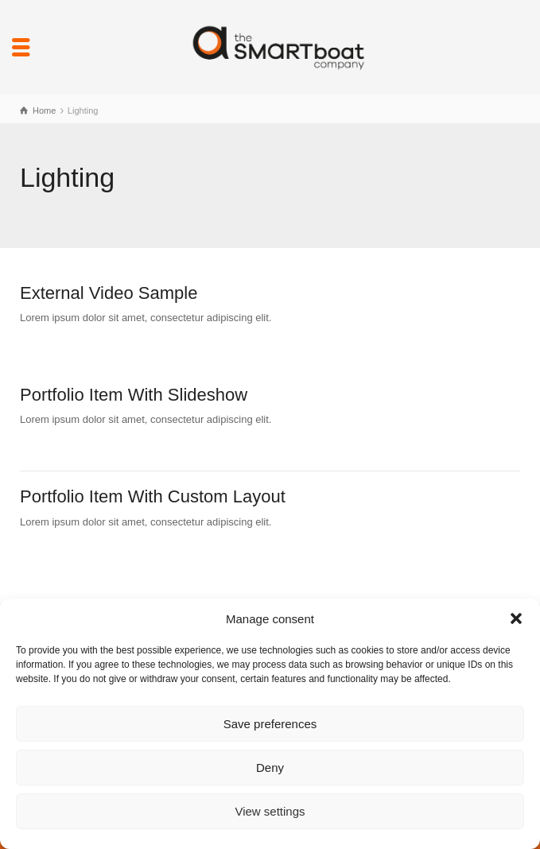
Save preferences (270, 724)
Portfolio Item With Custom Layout (153, 496)
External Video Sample (108, 293)
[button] (516, 618)
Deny (270, 767)
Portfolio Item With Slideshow (133, 395)
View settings (270, 811)
